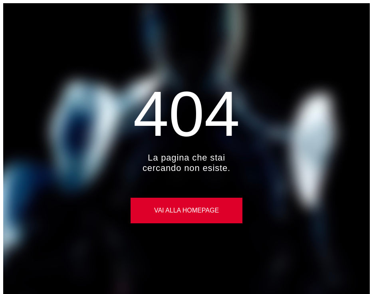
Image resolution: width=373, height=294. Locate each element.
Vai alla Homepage (186, 210)
